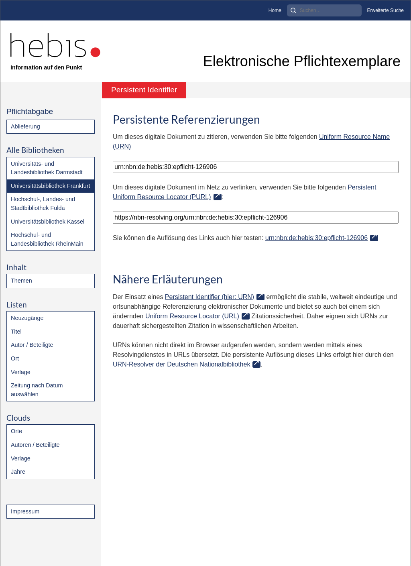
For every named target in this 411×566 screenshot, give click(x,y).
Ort (15, 358)
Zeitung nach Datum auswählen (37, 389)
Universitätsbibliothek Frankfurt (50, 186)
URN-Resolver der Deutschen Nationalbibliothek (181, 364)
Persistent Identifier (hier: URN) (209, 296)
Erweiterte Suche (385, 10)
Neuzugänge (27, 318)
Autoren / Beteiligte (35, 445)
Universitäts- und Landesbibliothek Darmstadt (46, 168)
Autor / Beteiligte (32, 345)
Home (275, 10)
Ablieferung (25, 126)
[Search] (324, 10)
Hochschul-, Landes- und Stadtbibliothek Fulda (43, 203)
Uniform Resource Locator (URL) (192, 316)
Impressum (25, 511)
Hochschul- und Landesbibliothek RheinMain (47, 239)
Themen (21, 280)
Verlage (21, 372)
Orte (16, 431)
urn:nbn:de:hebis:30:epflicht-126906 (316, 237)
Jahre (18, 471)
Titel (16, 331)
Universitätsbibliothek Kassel (47, 221)
